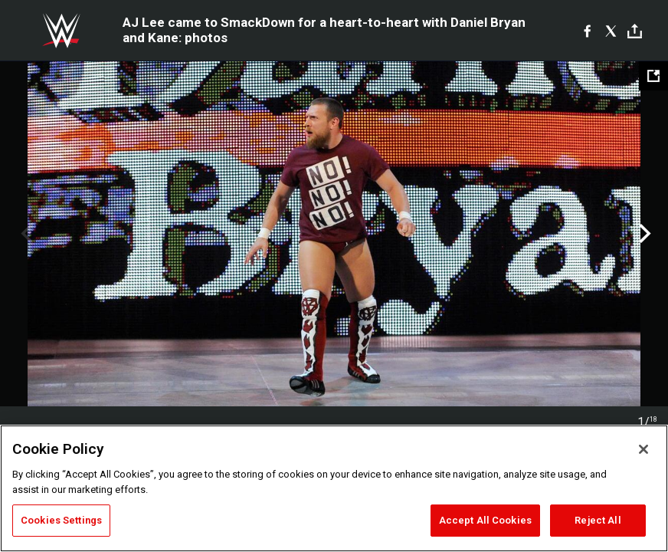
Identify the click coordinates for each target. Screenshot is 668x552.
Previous (24, 234)
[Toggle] (635, 31)
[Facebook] (587, 30)
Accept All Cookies (485, 520)
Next (643, 234)
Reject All (598, 520)
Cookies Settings (61, 520)
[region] (334, 488)
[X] (611, 30)
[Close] (643, 449)
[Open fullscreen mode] (653, 75)
